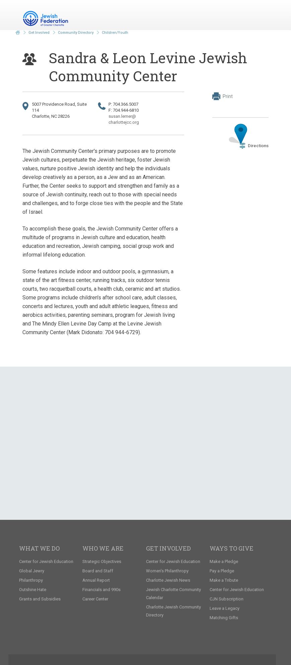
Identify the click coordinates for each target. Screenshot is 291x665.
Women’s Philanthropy (167, 570)
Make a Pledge (224, 561)
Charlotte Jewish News (168, 580)
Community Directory (75, 32)
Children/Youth (115, 32)
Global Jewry (31, 570)
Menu (261, 16)
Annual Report (96, 580)
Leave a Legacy (224, 608)
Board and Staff (97, 570)
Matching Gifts (224, 617)
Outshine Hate (32, 589)
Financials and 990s (101, 589)
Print (222, 96)
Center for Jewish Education (46, 561)
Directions (254, 145)
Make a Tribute (224, 580)
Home (17, 32)
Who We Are (103, 548)
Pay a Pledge (222, 570)
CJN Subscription (226, 598)
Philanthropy (31, 580)
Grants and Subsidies (40, 598)
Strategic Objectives (101, 561)
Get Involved (39, 32)
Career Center (95, 598)
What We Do (39, 548)
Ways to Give (231, 548)
